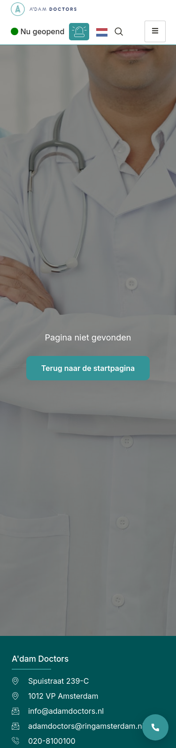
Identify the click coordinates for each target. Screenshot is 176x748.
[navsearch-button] (119, 31)
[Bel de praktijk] (155, 727)
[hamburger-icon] (155, 31)
